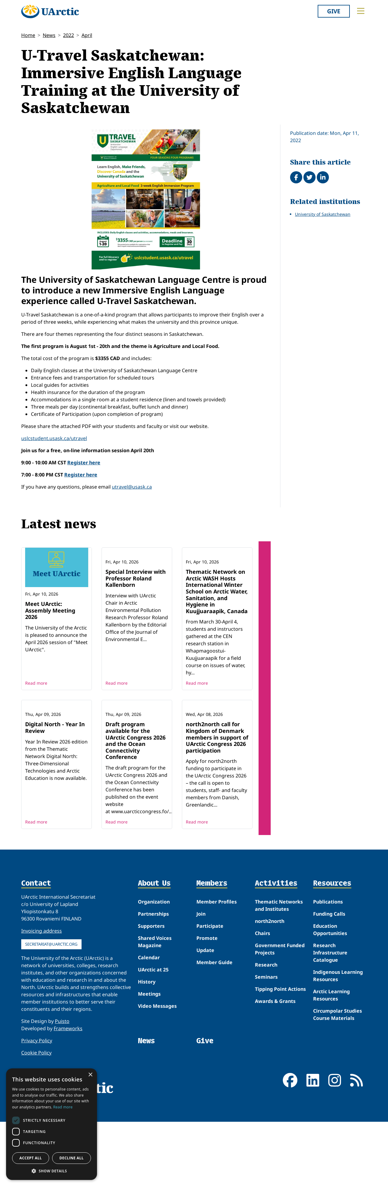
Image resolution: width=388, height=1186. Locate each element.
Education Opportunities (330, 994)
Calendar (149, 1021)
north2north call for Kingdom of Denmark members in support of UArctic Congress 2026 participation (217, 801)
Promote (207, 1002)
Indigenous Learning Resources (338, 1040)
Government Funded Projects (280, 1013)
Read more (36, 715)
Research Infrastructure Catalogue (330, 1016)
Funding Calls (329, 978)
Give (333, 11)
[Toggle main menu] (361, 11)
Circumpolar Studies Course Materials (337, 1079)
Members (211, 948)
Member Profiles (216, 966)
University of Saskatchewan (322, 214)
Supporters (151, 990)
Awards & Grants (275, 1065)
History (147, 1046)
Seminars (266, 1041)
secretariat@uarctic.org (51, 1008)
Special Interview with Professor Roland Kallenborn (135, 610)
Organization (154, 966)
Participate (209, 990)
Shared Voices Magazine (155, 1006)
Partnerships (153, 978)
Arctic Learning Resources (331, 1059)
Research (266, 1029)
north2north (269, 985)
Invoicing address (41, 995)
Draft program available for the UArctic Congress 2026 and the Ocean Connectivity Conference (135, 805)
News (49, 35)
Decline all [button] (71, 1158)
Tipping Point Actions (280, 1053)
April (87, 35)
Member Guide (214, 1026)
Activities (276, 948)
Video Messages (157, 1070)
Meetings (149, 1058)
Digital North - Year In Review (55, 792)
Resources (332, 948)
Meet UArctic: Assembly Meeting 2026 (50, 610)
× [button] (90, 1075)
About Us (154, 948)
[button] (51, 1171)
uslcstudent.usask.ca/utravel (54, 438)
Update (205, 1014)
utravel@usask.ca (132, 486)
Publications (328, 966)
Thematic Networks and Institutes (279, 970)
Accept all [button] (30, 1158)
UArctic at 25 (153, 1034)
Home (28, 35)
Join (201, 978)
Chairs (262, 997)
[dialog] (51, 1124)
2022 (68, 35)
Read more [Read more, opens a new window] (63, 1107)
